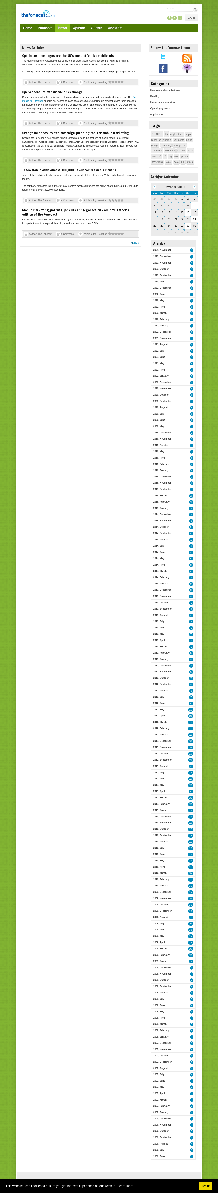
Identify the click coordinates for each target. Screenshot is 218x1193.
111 (190, 842)
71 (191, 603)
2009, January (160, 961)
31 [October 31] (194, 226)
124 (190, 773)
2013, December (162, 589)
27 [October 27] (169, 226)
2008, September (162, 986)
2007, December (162, 1043)
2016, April (159, 457)
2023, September (162, 275)
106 (190, 741)
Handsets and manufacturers (165, 90)
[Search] (179, 9)
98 (191, 678)
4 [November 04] (176, 232)
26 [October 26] (161, 226)
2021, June (159, 357)
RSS (136, 243)
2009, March (160, 948)
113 (190, 729)
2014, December (162, 514)
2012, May (158, 709)
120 (190, 779)
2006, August (160, 1143)
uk (166, 134)
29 (191, 961)
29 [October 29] (182, 226)
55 (191, 565)
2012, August (160, 690)
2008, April (159, 1018)
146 (190, 899)
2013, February (161, 652)
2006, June (159, 1156)
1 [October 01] (182, 199)
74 (191, 640)
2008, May (158, 1011)
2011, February (161, 804)
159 (190, 924)
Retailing (154, 96)
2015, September (162, 489)
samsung (166, 145)
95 (191, 659)
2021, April (159, 369)
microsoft (156, 156)
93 (191, 917)
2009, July (158, 923)
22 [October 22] (182, 219)
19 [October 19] (161, 219)
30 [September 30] (175, 199)
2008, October (160, 980)
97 (191, 653)
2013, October (160, 602)
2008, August (160, 992)
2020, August (160, 407)
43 (191, 546)
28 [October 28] (175, 226)
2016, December (162, 432)
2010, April (159, 867)
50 (191, 552)
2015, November (162, 483)
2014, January (160, 583)
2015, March (160, 495)
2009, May (158, 936)
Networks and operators (162, 102)
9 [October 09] (188, 205)
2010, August (160, 841)
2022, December (162, 288)
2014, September (162, 533)
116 (190, 810)
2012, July (158, 697)
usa (176, 156)
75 (191, 622)
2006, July (158, 1150)
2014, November (162, 520)
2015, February (161, 501)
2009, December (162, 892)
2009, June (159, 929)
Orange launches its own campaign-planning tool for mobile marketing (75, 132)
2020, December (162, 382)
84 (191, 584)
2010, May (158, 860)
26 (191, 508)
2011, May (158, 785)
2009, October (160, 904)
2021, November (162, 338)
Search (195, 9)
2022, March (160, 313)
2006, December (162, 1118)
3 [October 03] (194, 199)
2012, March (160, 722)
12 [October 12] (161, 212)
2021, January (160, 376)
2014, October (160, 527)
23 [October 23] (188, 219)
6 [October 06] (168, 205)
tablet (168, 162)
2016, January (160, 470)
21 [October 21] (175, 219)
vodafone (170, 150)
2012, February (161, 728)
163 (190, 949)
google (155, 145)
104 (190, 873)
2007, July (158, 1074)
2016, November (162, 439)
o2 (165, 156)
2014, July (158, 545)
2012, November (162, 671)
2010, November (162, 822)
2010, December (162, 816)
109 (190, 747)
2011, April (159, 791)
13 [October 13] (169, 212)
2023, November (162, 262)
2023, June (159, 281)
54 (191, 527)
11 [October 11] (154, 212)
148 (190, 911)
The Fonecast (45, 82)
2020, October (160, 394)
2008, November (162, 974)
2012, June (159, 703)
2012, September (162, 684)
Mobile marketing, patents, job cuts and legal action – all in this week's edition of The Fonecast (75, 212)
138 (190, 804)
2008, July (158, 999)
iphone (184, 156)
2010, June (159, 854)
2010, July (158, 848)
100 (190, 716)
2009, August (160, 917)
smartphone (179, 145)
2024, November (162, 250)
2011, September (162, 759)
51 (191, 559)
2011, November (162, 747)
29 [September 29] (169, 199)
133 (190, 710)
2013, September (162, 608)
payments (178, 139)
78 (191, 578)
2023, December (162, 256)
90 (191, 766)
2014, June (159, 552)
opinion (157, 134)
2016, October (160, 445)
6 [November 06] (188, 232)
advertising (157, 162)
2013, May (158, 634)
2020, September (162, 401)
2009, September (162, 911)
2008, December (162, 967)
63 (191, 571)
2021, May (158, 363)
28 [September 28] (161, 199)
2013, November (162, 596)
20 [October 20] (169, 219)
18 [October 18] (154, 219)
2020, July (158, 413)
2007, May (158, 1087)
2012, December (162, 665)
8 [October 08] (182, 205)
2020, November (162, 388)
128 (190, 854)
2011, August (160, 766)
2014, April (159, 564)
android (167, 139)
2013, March (160, 646)
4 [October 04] (154, 205)
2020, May (158, 426)
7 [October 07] (176, 205)
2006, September (162, 1137)
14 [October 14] (175, 212)
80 (191, 703)
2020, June (159, 420)
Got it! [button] (206, 1186)
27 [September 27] (154, 199)
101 (190, 798)
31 (191, 540)
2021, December (162, 332)
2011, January (160, 810)
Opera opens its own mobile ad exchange (52, 91)
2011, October (160, 753)
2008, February (161, 1030)
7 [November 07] (194, 232)
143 (190, 886)
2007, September (162, 1062)
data (176, 162)
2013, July (158, 621)
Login (191, 17)
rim (183, 162)
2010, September (162, 835)
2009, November (162, 898)
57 (191, 615)
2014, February (161, 577)
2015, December (162, 476)
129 (190, 735)
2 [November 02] (161, 232)
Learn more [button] (125, 1186)
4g (170, 156)
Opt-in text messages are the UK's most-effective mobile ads (68, 55)
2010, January (160, 885)
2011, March (160, 797)
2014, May (158, 558)
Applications (156, 114)
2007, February (161, 1106)
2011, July (158, 772)
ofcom (190, 162)
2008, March (160, 1024)
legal (190, 150)
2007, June (159, 1080)
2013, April (159, 640)
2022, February (161, 319)
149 (190, 905)
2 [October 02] (188, 199)
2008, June (159, 1005)
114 (190, 861)
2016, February (161, 464)
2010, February (161, 879)
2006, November (162, 1124)
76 (191, 609)
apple (189, 134)
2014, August (160, 539)
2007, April (159, 1093)
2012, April (159, 715)
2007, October (160, 1055)
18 (191, 502)
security (181, 150)
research (156, 139)
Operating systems (160, 108)
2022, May (158, 300)
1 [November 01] (154, 232)
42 (191, 533)
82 (191, 791)
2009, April (159, 942)
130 (190, 754)
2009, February (161, 955)
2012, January (160, 734)
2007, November (162, 1049)
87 (191, 672)
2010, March (160, 873)
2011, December (162, 741)
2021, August (160, 344)
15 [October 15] (182, 212)
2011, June (159, 778)
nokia (189, 139)
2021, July (158, 350)
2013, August (160, 615)
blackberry (157, 150)
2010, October (160, 829)
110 (190, 722)
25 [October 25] (154, 226)
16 (191, 496)
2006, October (160, 1131)
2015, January (160, 508)
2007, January (160, 1112)
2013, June (159, 627)
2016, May (158, 451)
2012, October (160, 678)
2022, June (159, 294)
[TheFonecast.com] (38, 14)
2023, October (160, 269)
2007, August (160, 1068)
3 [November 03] (168, 232)
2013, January (160, 659)
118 (190, 817)
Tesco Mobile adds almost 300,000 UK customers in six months (69, 169)
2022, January (160, 325)
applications (177, 134)
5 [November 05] (182, 232)
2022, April (159, 306)
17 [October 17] (194, 212)
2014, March (160, 571)
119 (190, 760)
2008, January (160, 1036)
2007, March (160, 1099)
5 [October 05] (161, 205)
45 (191, 521)
